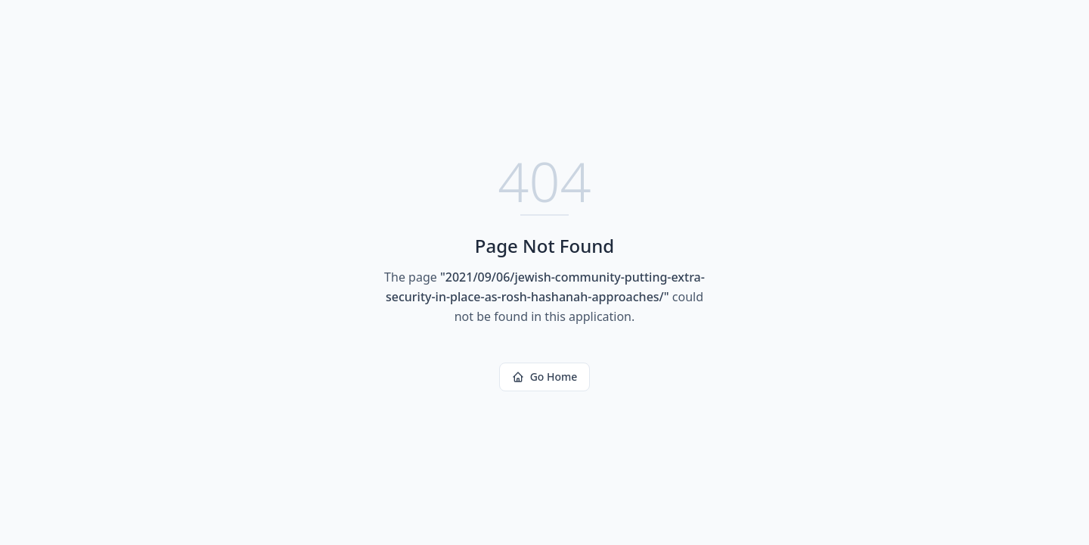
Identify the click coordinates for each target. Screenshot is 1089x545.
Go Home (545, 376)
